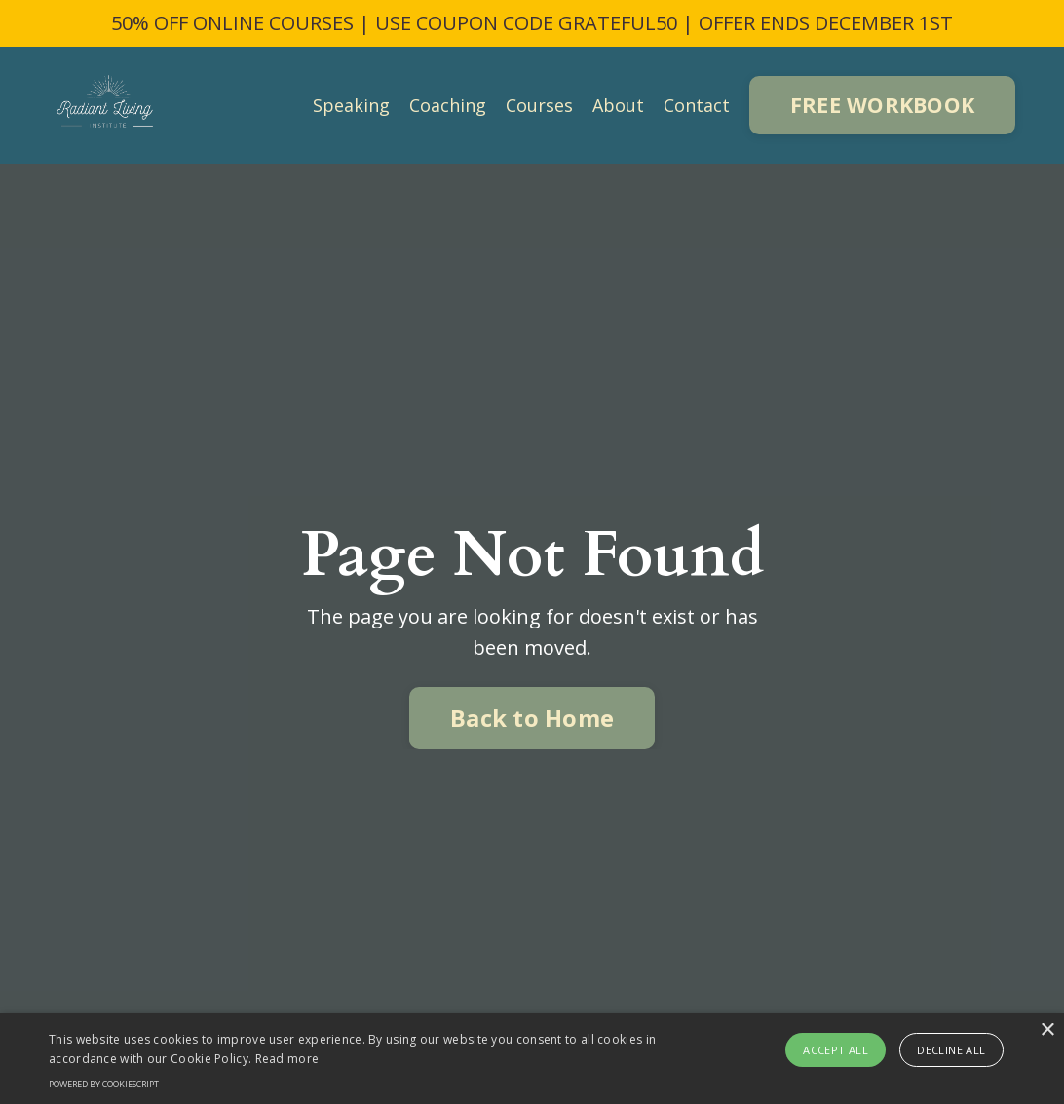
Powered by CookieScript (104, 1084)
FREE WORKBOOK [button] (882, 105)
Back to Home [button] (532, 718)
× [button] (1047, 1030)
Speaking (351, 105)
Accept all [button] (835, 1050)
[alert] (532, 1058)
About (618, 105)
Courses (539, 105)
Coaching (447, 105)
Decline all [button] (951, 1050)
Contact (697, 105)
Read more (287, 1058)
